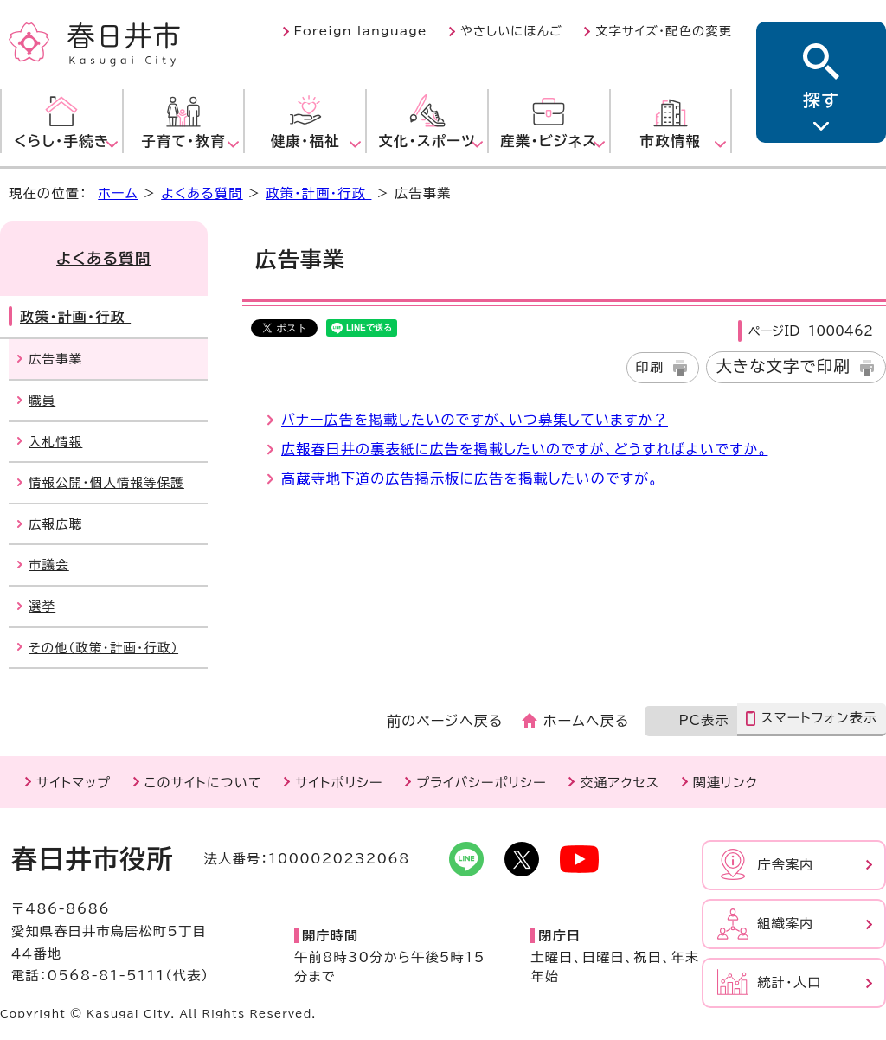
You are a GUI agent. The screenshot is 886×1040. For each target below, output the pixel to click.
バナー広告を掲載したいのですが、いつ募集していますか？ (474, 420)
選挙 (42, 606)
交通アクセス (619, 782)
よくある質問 (202, 193)
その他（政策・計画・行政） (103, 647)
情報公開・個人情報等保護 (106, 482)
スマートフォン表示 (819, 717)
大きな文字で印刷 (783, 366)
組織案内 (785, 923)
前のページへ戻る (445, 721)
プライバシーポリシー (481, 782)
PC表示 (703, 720)
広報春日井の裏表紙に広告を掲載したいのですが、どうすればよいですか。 (524, 449)
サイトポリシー (338, 782)
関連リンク (725, 782)
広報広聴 (55, 523)
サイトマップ (73, 782)
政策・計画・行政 (318, 193)
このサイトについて (203, 782)
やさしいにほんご (511, 31)
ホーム (118, 193)
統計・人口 (789, 982)
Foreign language (360, 31)
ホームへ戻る (586, 721)
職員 (42, 400)
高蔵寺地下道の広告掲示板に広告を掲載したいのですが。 (469, 478)
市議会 (49, 564)
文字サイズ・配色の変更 (663, 31)
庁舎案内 (785, 864)
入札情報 (55, 441)
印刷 (650, 367)
